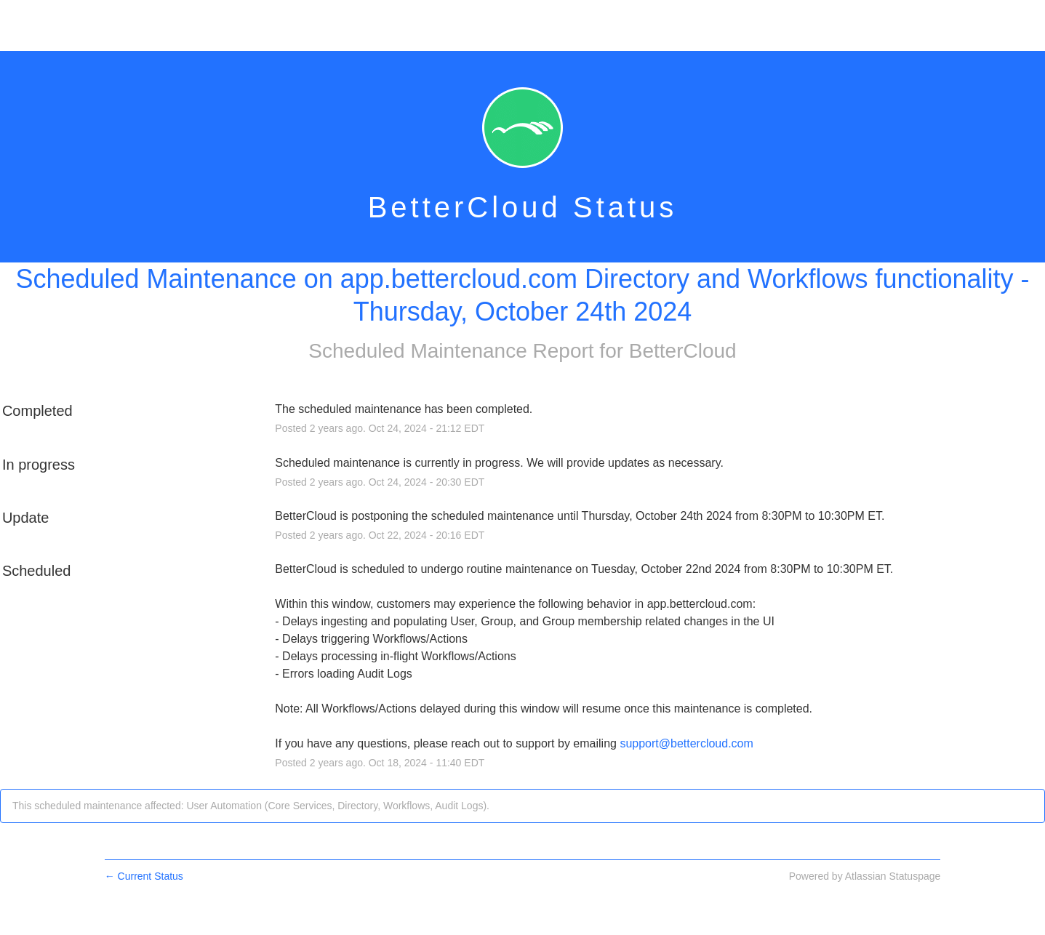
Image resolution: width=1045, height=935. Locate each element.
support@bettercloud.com (686, 743)
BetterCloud (683, 351)
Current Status (144, 876)
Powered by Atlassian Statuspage (865, 876)
